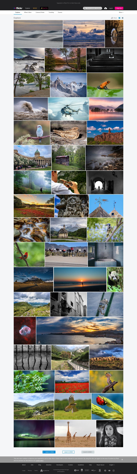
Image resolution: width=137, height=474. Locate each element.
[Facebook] (105, 471)
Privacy (30, 470)
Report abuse (100, 465)
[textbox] (94, 8)
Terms (36, 470)
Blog (39, 465)
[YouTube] (109, 471)
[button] (122, 460)
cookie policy (39, 460)
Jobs (32, 465)
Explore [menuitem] (27, 8)
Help (90, 465)
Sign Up (119, 8)
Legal (23, 470)
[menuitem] (44, 8)
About (24, 465)
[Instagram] (114, 471)
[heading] (18, 8)
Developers (59, 465)
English (111, 465)
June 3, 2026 (49, 452)
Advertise (48, 465)
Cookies (70, 465)
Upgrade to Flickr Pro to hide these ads (68, 3)
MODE (35, 8)
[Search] (84, 8)
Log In (111, 8)
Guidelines (81, 465)
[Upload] (105, 8)
